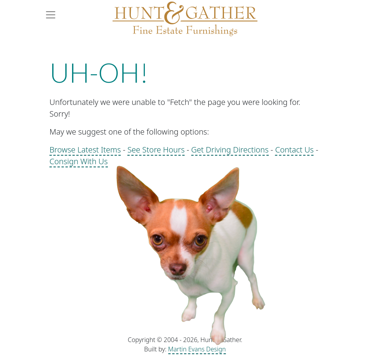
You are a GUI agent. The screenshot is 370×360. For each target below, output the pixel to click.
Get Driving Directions (230, 149)
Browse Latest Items (85, 149)
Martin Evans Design (197, 349)
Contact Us (294, 149)
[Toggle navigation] (53, 14)
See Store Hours (156, 149)
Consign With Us (78, 161)
